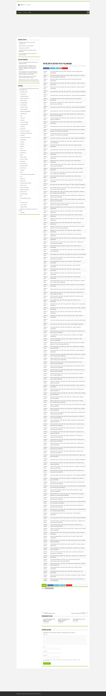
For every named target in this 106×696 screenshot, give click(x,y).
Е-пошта (45, 651)
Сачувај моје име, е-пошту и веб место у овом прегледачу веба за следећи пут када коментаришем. (61, 660)
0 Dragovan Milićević (24, 96)
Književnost (22, 178)
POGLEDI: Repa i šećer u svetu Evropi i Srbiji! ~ (28, 79)
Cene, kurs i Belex (24, 159)
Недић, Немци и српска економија (26, 45)
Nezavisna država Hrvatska (64, 65)
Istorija (21, 172)
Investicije (22, 170)
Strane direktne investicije (25, 198)
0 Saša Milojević (23, 104)
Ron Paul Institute (23, 193)
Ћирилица (22, 212)
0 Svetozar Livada (23, 107)
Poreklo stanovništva (24, 187)
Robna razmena (23, 191)
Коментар (45, 634)
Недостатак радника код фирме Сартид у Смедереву (49, 620)
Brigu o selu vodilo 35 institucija (78, 613)
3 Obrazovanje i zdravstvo (25, 137)
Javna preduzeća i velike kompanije (27, 174)
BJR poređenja (23, 150)
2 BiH (21, 115)
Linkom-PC (38, 693)
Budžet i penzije (23, 157)
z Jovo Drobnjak (23, 204)
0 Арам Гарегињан (24, 109)
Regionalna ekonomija (24, 189)
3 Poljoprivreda (23, 139)
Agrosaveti (22, 144)
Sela (21, 196)
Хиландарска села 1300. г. (24, 47)
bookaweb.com (23, 152)
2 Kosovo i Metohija (24, 122)
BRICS (21, 154)
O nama (24, 12)
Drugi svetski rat (56, 65)
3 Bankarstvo (22, 128)
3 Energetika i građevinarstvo (26, 133)
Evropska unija (23, 167)
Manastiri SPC (23, 180)
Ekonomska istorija (24, 165)
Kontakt (29, 12)
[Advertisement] (63, 6)
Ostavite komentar (74, 65)
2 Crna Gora (22, 118)
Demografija (22, 161)
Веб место (45, 655)
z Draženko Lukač (23, 202)
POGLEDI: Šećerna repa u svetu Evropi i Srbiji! (29, 81)
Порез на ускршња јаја (51, 613)
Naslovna (20, 12)
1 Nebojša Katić (23, 113)
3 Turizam (22, 141)
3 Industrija (22, 135)
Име (44, 646)
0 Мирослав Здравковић (25, 111)
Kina (21, 176)
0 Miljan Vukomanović (24, 98)
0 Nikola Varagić (23, 100)
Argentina (22, 146)
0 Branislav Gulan (23, 91)
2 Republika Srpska (24, 124)
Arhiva (21, 148)
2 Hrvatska (22, 120)
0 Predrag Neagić (23, 102)
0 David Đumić (23, 94)
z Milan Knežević (23, 206)
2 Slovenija (22, 126)
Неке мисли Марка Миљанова (25, 62)
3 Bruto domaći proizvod (25, 131)
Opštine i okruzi (23, 185)
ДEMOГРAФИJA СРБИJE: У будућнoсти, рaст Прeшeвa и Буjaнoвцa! (28, 68)
